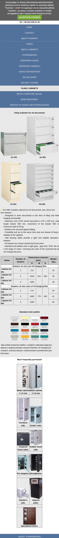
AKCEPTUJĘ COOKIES (29, 17)
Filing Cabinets (29, 88)
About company (29, 38)
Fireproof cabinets (29, 66)
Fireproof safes (29, 61)
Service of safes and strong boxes (29, 105)
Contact (29, 33)
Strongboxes (29, 55)
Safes (29, 44)
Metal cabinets (29, 49)
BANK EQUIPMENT (29, 99)
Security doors (29, 83)
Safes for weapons (29, 72)
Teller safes (29, 77)
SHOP (29, 27)
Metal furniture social (29, 94)
